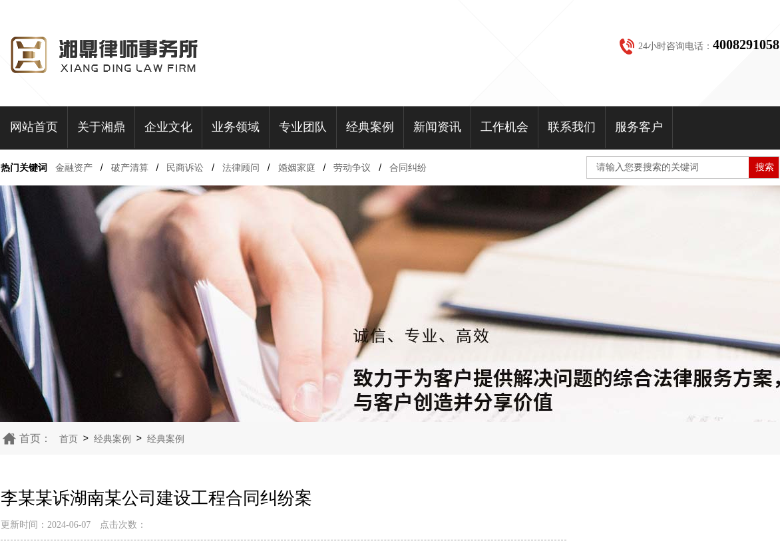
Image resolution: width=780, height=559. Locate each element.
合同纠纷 (408, 167)
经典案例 (370, 127)
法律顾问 (241, 167)
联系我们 (572, 127)
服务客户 (639, 127)
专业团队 (303, 127)
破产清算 (129, 167)
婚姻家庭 (296, 167)
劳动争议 (352, 167)
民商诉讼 (185, 167)
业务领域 (236, 127)
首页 (68, 438)
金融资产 (74, 167)
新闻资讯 (437, 127)
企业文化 (168, 127)
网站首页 (34, 127)
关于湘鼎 (101, 127)
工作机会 (504, 127)
